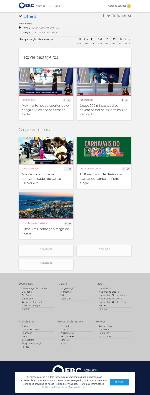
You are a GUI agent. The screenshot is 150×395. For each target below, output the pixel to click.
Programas (66, 292)
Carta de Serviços (117, 6)
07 (120, 39)
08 (127, 39)
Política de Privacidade (54, 387)
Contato (26, 309)
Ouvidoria (27, 292)
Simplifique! (27, 299)
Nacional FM (105, 288)
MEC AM (103, 309)
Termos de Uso (77, 387)
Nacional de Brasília (109, 292)
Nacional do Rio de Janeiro (113, 295)
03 (93, 39)
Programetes (67, 333)
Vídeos (63, 295)
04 (100, 39)
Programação (67, 288)
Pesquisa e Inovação (32, 343)
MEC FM (103, 306)
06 (114, 39)
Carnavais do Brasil (49, 28)
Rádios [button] (59, 6)
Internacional (28, 340)
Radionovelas (67, 336)
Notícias (64, 330)
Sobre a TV (65, 299)
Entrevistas (65, 326)
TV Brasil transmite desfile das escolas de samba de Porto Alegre (101, 179)
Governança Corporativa (34, 288)
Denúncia (26, 295)
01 (79, 39)
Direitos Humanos (31, 330)
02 (86, 39)
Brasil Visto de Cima (49, 32)
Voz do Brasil (105, 336)
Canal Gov (104, 330)
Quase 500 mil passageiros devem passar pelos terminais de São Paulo (104, 110)
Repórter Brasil (28, 100)
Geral (24, 336)
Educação (27, 333)
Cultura (25, 326)
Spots (63, 343)
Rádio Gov (104, 333)
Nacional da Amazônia (110, 299)
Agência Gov (105, 326)
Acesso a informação (32, 302)
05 (107, 39)
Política (25, 347)
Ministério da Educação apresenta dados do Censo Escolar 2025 (41, 179)
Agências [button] (41, 6)
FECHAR (119, 382)
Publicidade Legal (31, 306)
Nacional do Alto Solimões (112, 302)
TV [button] (51, 6)
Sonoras (64, 340)
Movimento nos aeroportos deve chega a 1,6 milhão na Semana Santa (45, 110)
